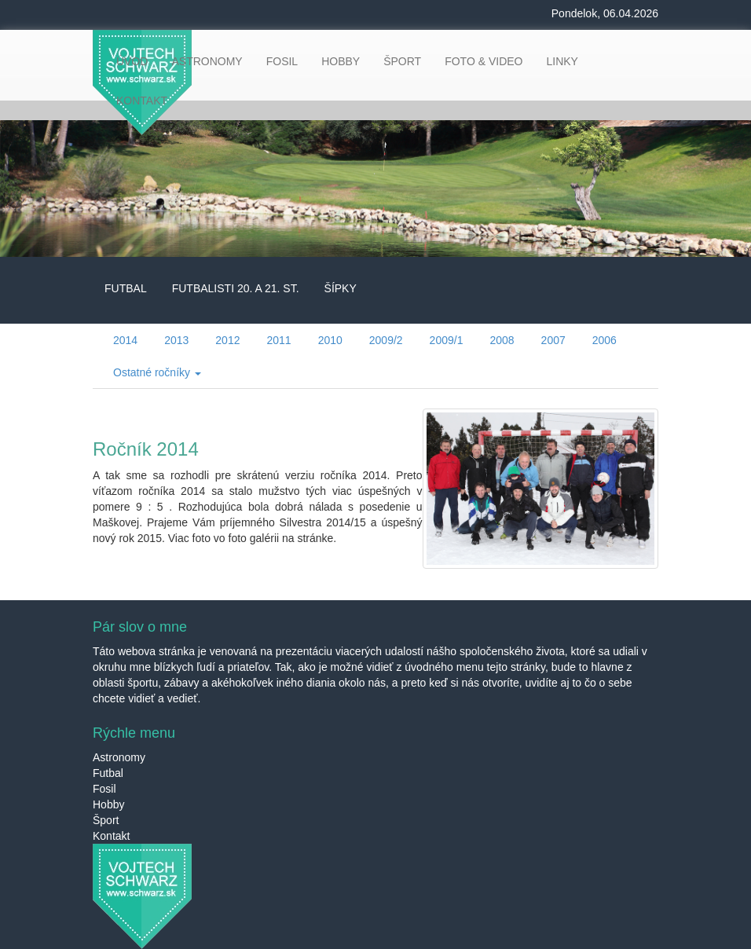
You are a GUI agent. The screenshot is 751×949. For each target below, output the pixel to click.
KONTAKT (141, 100)
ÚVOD (132, 61)
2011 (278, 340)
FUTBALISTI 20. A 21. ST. (235, 288)
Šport (106, 820)
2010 (330, 340)
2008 (501, 340)
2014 (125, 340)
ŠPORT (402, 61)
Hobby (108, 804)
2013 (176, 340)
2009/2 (386, 340)
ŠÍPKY (340, 288)
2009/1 (446, 340)
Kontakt (111, 836)
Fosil (104, 788)
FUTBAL (125, 288)
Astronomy (119, 757)
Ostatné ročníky (157, 372)
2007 (553, 340)
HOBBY (340, 61)
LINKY (561, 61)
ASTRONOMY (206, 61)
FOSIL (282, 61)
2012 (227, 340)
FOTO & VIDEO (483, 61)
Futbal (108, 773)
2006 (604, 340)
